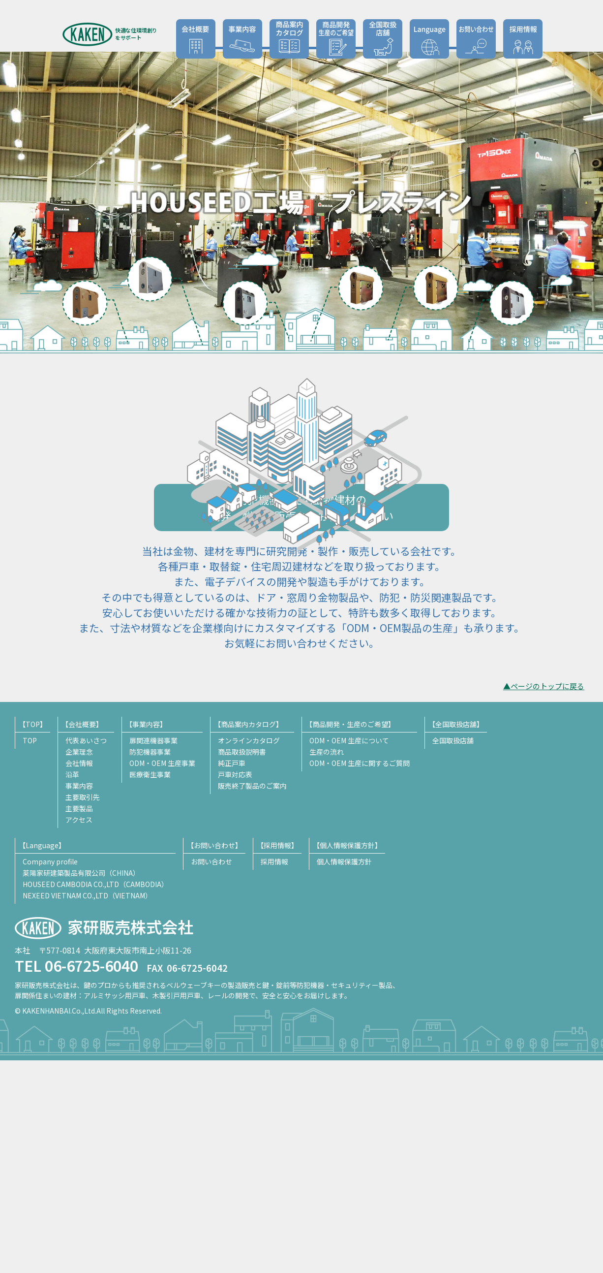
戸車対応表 (235, 987)
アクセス (78, 1032)
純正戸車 (231, 976)
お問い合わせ (476, 39)
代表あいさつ (86, 953)
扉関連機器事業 (153, 953)
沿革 (72, 987)
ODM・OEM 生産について (349, 953)
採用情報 (522, 39)
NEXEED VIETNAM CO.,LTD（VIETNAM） (87, 1108)
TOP (30, 953)
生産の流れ (326, 964)
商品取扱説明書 (242, 964)
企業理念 (79, 964)
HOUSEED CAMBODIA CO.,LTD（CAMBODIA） (95, 1097)
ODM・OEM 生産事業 (162, 976)
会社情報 (79, 976)
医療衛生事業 (150, 987)
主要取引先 (82, 1010)
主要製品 (79, 1021)
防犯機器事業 (150, 964)
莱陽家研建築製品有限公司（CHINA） (81, 1085)
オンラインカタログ (249, 953)
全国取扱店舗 (382, 39)
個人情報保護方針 (344, 1074)
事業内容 (79, 998)
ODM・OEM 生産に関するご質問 (359, 976)
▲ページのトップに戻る (543, 899)
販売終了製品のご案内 (252, 998)
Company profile (50, 1074)
